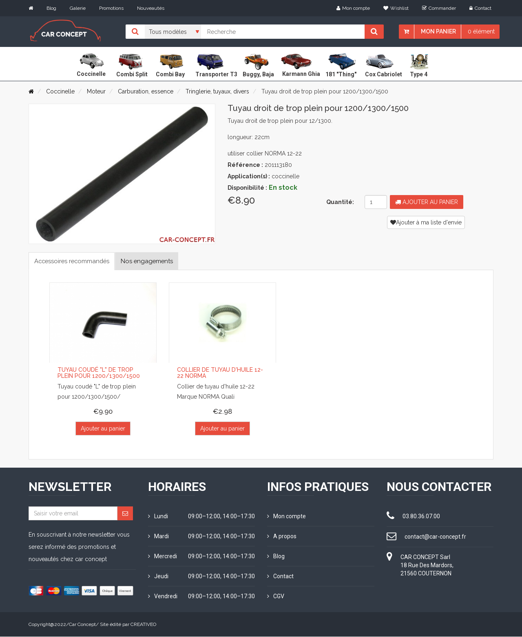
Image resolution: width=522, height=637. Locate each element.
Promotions (111, 8)
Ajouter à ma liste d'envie (426, 222)
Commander (439, 8)
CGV (275, 596)
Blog (51, 8)
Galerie (78, 8)
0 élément (481, 31)
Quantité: (340, 202)
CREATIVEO (143, 625)
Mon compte (353, 8)
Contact (480, 8)
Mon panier (438, 31)
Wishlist (396, 8)
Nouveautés (150, 8)
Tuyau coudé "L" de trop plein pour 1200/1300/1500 (99, 373)
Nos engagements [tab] (158, 261)
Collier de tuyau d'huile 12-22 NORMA (220, 373)
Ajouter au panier (426, 202)
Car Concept (82, 625)
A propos (281, 536)
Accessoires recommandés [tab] (76, 261)
